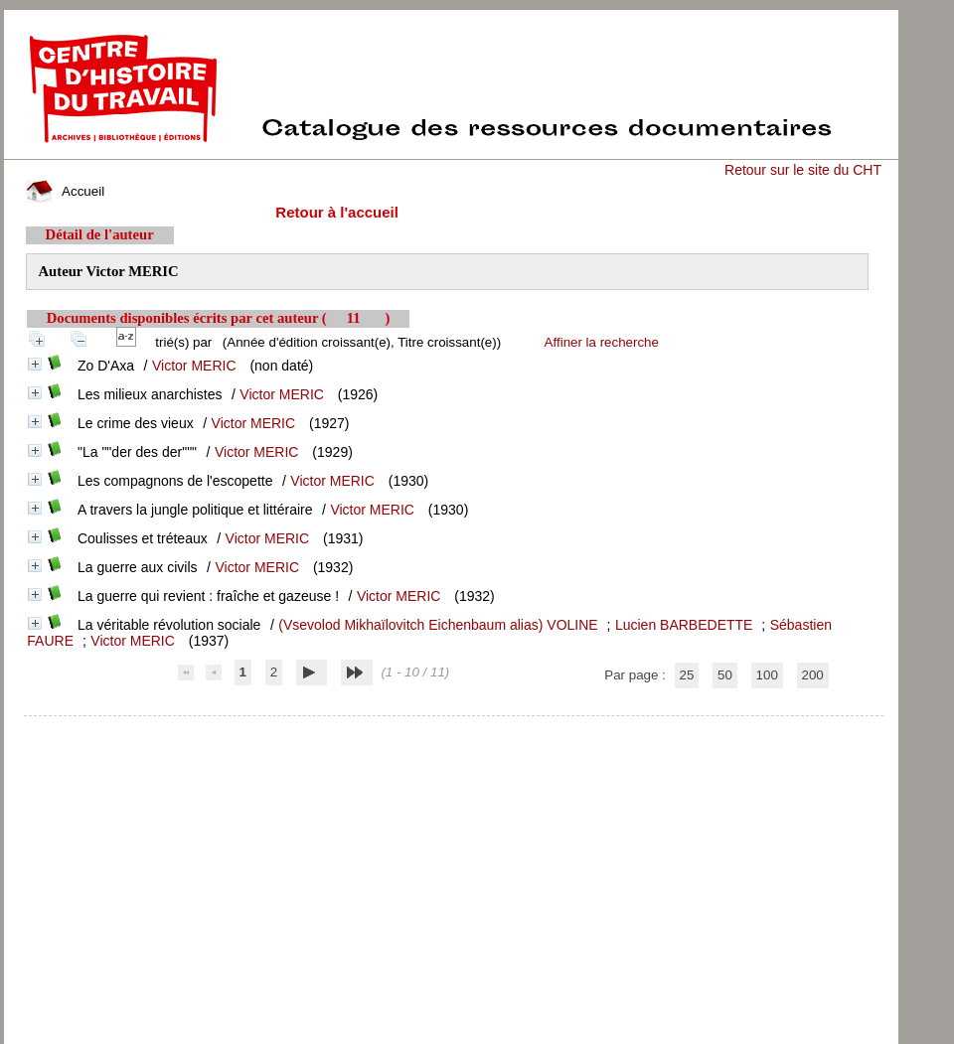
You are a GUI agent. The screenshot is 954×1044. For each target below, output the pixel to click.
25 (687, 675)
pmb (453, 728)
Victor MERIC (194, 365)
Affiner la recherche (602, 342)
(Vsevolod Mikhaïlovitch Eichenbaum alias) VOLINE (437, 625)
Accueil (65, 191)
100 (767, 675)
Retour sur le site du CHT (802, 170)
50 (724, 675)
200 (813, 675)
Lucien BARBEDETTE (684, 625)
